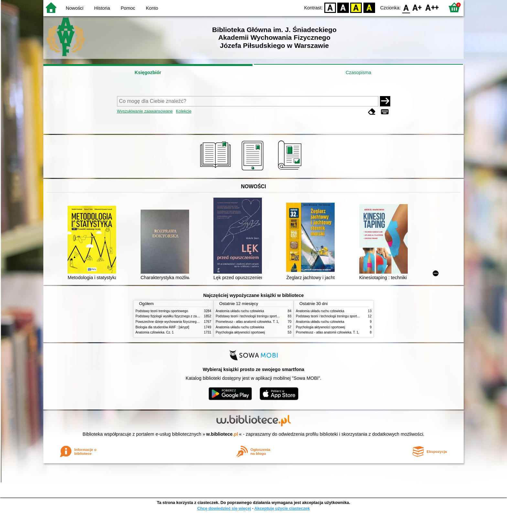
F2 (432, 7)
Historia (102, 8)
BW (343, 7)
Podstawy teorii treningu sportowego (161, 311)
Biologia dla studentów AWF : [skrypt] (162, 327)
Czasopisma (358, 72)
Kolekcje (183, 111)
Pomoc (128, 8)
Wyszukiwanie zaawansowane (145, 111)
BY (369, 7)
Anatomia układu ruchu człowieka (240, 311)
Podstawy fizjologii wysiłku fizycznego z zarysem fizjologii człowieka (184, 316)
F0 (406, 7)
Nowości (74, 8)
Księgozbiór (148, 72)
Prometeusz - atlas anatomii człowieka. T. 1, (247, 321)
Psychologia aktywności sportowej (240, 332)
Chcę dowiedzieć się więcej (224, 508)
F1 (417, 7)
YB (356, 7)
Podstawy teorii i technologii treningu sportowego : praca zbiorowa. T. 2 (267, 316)
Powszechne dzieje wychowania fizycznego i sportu (172, 321)
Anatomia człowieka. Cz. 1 (154, 332)
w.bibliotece (222, 434)
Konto (152, 8)
